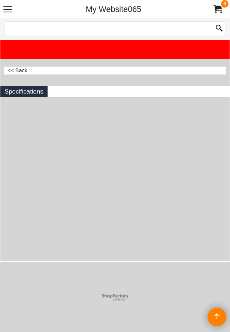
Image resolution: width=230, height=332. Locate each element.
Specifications (23, 91)
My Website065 (113, 9)
